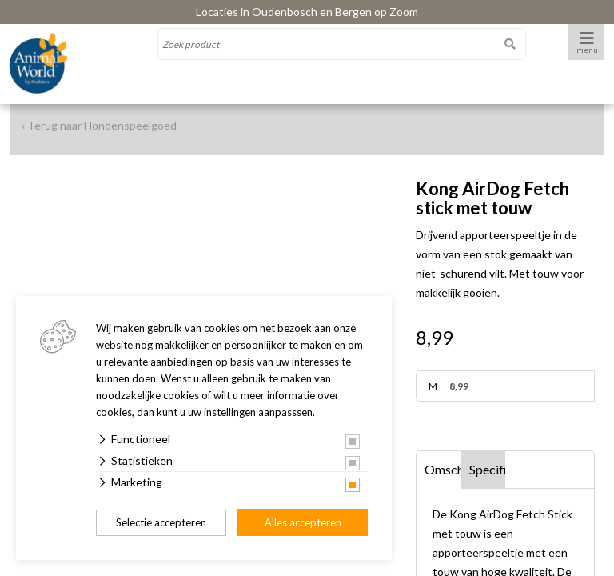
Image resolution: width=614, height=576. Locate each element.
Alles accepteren (303, 522)
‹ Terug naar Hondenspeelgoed (99, 125)
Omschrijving (443, 469)
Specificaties (487, 469)
